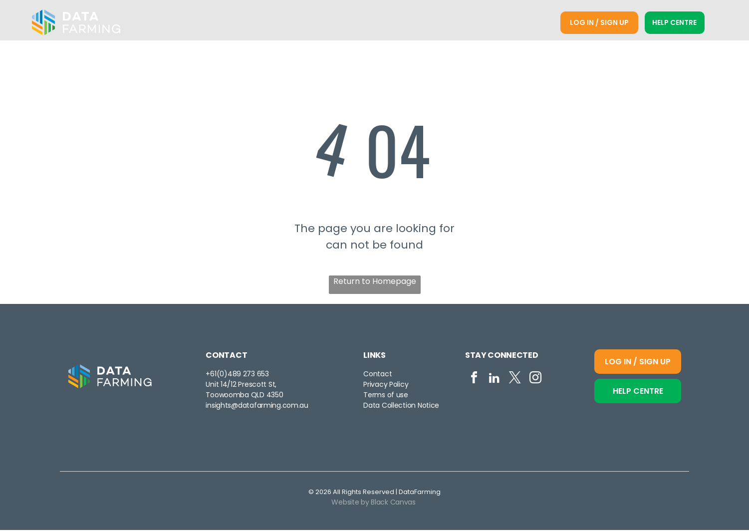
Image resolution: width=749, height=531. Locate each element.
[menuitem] (240, 23)
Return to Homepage (374, 282)
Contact (377, 375)
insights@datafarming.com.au (257, 406)
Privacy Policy (385, 385)
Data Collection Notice (401, 406)
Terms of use (385, 396)
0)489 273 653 (244, 375)
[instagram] (535, 380)
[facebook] (474, 380)
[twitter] (515, 380)
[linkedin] (494, 380)
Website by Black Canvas (373, 503)
